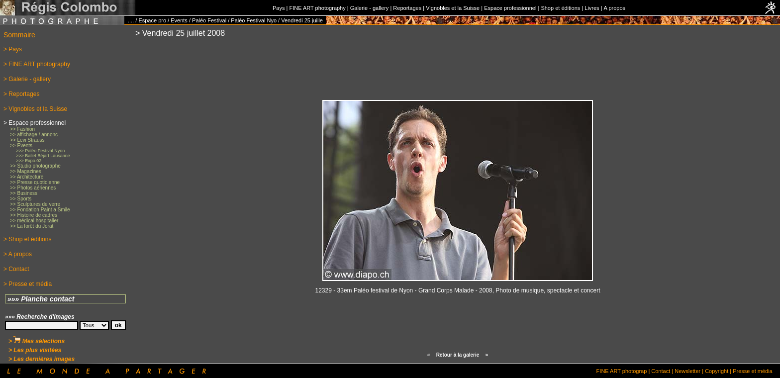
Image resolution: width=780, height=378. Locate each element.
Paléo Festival (209, 20)
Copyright (716, 371)
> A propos (17, 254)
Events (179, 20)
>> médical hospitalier (34, 220)
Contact (660, 371)
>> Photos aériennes (33, 187)
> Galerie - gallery (27, 79)
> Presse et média (27, 284)
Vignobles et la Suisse (453, 8)
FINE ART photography (317, 8)
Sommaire (19, 35)
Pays (279, 8)
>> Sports (20, 198)
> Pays (12, 49)
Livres (592, 8)
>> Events (21, 145)
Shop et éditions (560, 8)
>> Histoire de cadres (33, 215)
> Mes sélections (36, 341)
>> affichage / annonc (34, 134)
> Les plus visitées (34, 350)
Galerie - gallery (369, 8)
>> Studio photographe (35, 166)
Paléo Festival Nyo (254, 20)
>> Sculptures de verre (35, 204)
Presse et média (752, 371)
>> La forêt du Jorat (31, 226)
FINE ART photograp (621, 371)
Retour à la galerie (458, 355)
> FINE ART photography (36, 64)
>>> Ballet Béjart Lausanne (43, 155)
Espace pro (152, 20)
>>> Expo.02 (28, 160)
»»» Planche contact (41, 299)
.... (131, 20)
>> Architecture (26, 177)
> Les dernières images (41, 359)
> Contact (16, 269)
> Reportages (21, 94)
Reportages (407, 8)
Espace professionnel (510, 8)
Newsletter (687, 371)
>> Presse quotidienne (35, 182)
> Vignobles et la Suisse (35, 108)
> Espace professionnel (34, 122)
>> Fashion (22, 129)
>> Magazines (25, 171)
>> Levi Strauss (27, 140)
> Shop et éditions (27, 239)
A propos (614, 8)
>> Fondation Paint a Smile (40, 209)
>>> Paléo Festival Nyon (40, 150)
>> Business (23, 193)
